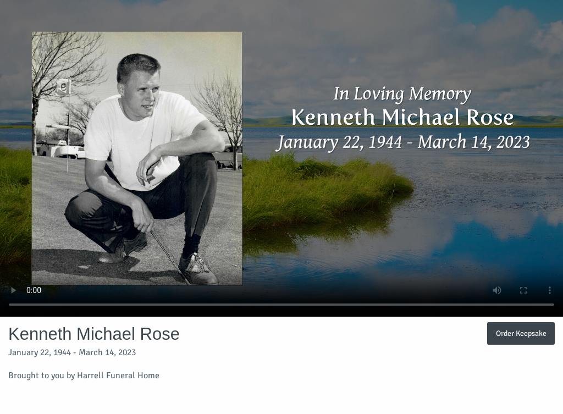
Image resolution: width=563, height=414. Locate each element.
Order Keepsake (521, 333)
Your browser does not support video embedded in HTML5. (281, 158)
